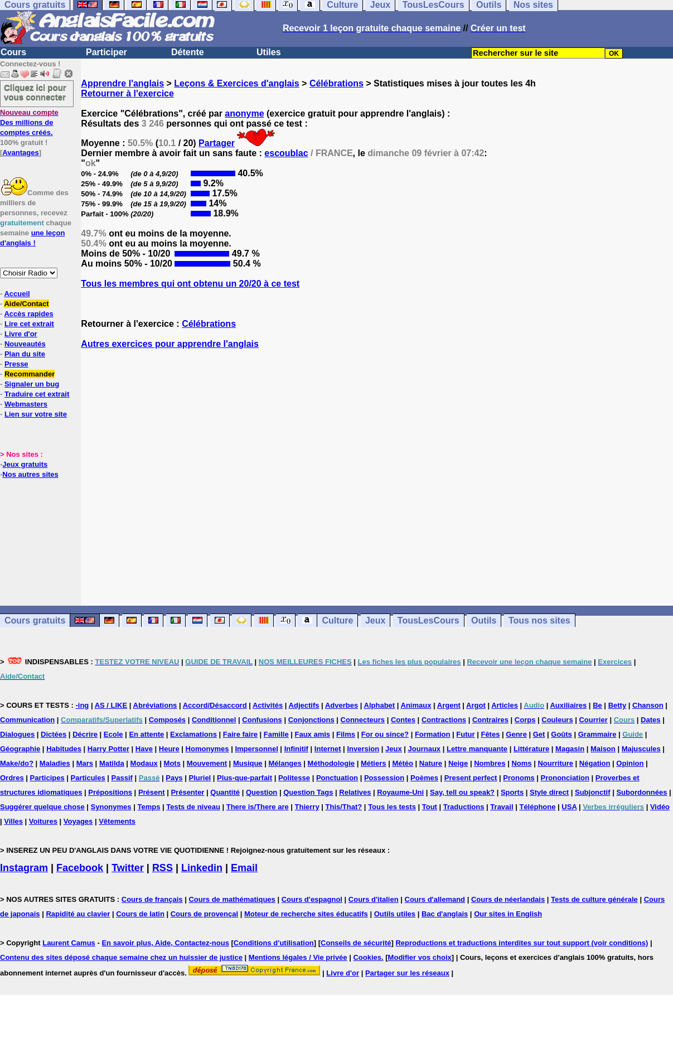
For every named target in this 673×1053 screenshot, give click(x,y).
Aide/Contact (26, 304)
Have (144, 749)
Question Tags (308, 792)
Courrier (593, 720)
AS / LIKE (111, 705)
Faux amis (313, 734)
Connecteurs (363, 720)
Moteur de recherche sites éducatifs (306, 914)
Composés (167, 720)
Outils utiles (394, 914)
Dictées (53, 734)
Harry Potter (108, 749)
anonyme (244, 113)
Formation (433, 734)
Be (597, 705)
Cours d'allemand (435, 899)
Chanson (648, 705)
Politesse (294, 778)
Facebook (79, 867)
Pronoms (518, 778)
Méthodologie (331, 763)
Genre (516, 734)
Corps (525, 720)
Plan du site (24, 354)
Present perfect (470, 778)
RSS (162, 867)
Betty (617, 705)
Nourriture (555, 763)
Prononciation (565, 778)
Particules (88, 778)
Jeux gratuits (24, 464)
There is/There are (257, 807)
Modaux (144, 763)
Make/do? (16, 763)
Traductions (464, 807)
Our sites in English (508, 914)
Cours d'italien (373, 899)
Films (345, 734)
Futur (465, 734)
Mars (84, 763)
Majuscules (641, 749)
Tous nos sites (539, 620)
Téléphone (537, 807)
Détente (187, 52)
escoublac (286, 153)
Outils (483, 620)
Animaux (416, 705)
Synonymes (111, 807)
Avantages (20, 152)
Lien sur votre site (35, 414)
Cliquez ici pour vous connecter (35, 92)
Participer (106, 52)
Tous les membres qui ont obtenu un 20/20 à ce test (190, 283)
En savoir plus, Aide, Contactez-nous (165, 943)
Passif (122, 778)
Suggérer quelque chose (42, 807)
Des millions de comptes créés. (29, 122)
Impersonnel (256, 749)
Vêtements (117, 821)
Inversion (363, 749)
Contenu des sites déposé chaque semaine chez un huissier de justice (121, 957)
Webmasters (25, 404)
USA (569, 807)
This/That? (344, 807)
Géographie (20, 749)
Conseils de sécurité (356, 943)
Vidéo (660, 807)
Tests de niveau (193, 807)
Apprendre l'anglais (122, 83)
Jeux (375, 620)
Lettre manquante (477, 749)
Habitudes (63, 749)
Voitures (43, 821)
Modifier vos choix (420, 957)
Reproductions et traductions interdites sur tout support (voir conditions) (521, 943)
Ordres (12, 778)
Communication (27, 720)
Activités (268, 705)
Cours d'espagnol (312, 899)
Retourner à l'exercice (127, 93)
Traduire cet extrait (36, 394)
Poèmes (424, 778)
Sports (512, 792)
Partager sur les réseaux (407, 973)
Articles (504, 705)
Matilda (111, 763)
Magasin (569, 749)
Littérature (531, 749)
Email (244, 867)
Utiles (268, 52)
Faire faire (240, 734)
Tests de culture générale (594, 899)
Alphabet (379, 705)
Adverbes (341, 705)
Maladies (55, 763)
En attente (146, 734)
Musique (248, 763)
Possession (384, 778)
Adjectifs (304, 705)
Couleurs (557, 720)
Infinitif (296, 749)
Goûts (561, 734)
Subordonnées (641, 792)
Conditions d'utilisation (274, 943)
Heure (169, 749)
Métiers (373, 763)
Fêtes (490, 734)
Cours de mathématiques (231, 899)
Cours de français (152, 899)
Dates (650, 720)
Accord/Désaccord (215, 705)
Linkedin (201, 867)
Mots (172, 763)
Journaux (424, 749)
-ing (82, 705)
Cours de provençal (204, 914)
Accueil (17, 293)
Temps (148, 807)
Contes (403, 720)
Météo (402, 763)
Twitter (128, 867)
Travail (501, 807)
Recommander (29, 374)
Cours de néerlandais (508, 899)
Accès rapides (28, 314)
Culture (337, 620)
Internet (327, 749)
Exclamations (193, 734)
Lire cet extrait (29, 324)
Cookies (367, 957)
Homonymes (207, 749)
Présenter (187, 792)
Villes (13, 821)
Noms (521, 763)
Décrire (85, 734)
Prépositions (110, 792)
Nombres (489, 763)
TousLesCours (428, 620)
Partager (216, 143)
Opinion (629, 763)
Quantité (225, 792)
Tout (429, 807)
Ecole (113, 734)
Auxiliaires (568, 705)
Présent (151, 792)
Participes (47, 778)
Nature (430, 763)
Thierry (307, 807)
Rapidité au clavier (78, 914)
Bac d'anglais (445, 914)
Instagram (24, 867)
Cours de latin (140, 914)
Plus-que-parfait (244, 778)
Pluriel (199, 778)
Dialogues (17, 734)
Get (539, 734)
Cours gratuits (34, 620)
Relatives (355, 792)
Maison (603, 749)
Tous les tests (392, 807)
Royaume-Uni (400, 792)
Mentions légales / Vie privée (298, 957)
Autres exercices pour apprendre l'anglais (170, 344)
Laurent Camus (68, 943)
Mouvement (207, 763)
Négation (595, 763)
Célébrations (336, 83)
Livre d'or (20, 334)
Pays (174, 778)
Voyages (78, 821)
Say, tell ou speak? (462, 792)
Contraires (490, 720)
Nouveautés (25, 344)
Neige (458, 763)
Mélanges (284, 763)
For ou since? (385, 734)
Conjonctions (311, 720)
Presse (16, 364)
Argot (476, 705)
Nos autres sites (30, 474)
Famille (276, 734)
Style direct (549, 792)
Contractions (444, 720)
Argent (449, 705)
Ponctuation (337, 778)
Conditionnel (214, 720)
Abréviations (155, 705)
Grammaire (597, 734)
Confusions (262, 720)
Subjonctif (593, 792)
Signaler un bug (31, 384)
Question (261, 792)
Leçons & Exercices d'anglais (236, 83)
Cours (13, 52)
